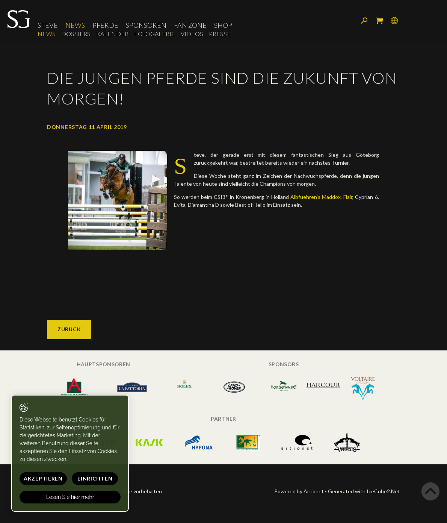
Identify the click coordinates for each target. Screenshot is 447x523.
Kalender (112, 33)
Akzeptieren (43, 478)
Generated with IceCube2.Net (364, 491)
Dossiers (76, 33)
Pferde (105, 25)
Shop (223, 25)
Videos (192, 33)
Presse (220, 33)
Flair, (348, 197)
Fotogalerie (154, 33)
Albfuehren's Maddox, (316, 197)
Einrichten (94, 478)
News (75, 25)
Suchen (364, 20)
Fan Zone (190, 25)
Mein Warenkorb (379, 20)
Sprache (394, 20)
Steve (48, 25)
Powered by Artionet (299, 491)
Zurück (69, 329)
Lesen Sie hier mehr (70, 497)
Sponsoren (146, 25)
